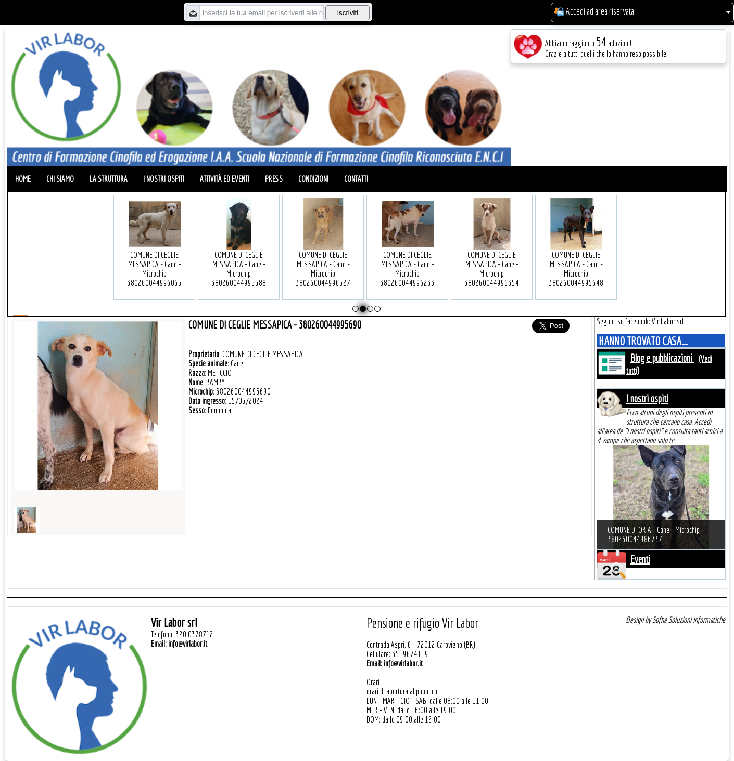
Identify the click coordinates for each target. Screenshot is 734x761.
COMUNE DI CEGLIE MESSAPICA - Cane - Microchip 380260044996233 (407, 252)
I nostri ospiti (163, 178)
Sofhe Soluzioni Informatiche (688, 619)
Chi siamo (60, 178)
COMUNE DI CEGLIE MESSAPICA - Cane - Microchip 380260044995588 (238, 252)
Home (23, 178)
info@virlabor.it (187, 643)
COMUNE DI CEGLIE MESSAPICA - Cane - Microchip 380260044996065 (154, 252)
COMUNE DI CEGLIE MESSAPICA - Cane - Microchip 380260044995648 (576, 252)
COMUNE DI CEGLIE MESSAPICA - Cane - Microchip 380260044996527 (323, 252)
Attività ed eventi (224, 178)
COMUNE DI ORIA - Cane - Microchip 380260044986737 (654, 534)
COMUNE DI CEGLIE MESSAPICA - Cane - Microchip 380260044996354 (491, 252)
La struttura (109, 178)
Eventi (640, 559)
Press (274, 178)
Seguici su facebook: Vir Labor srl (640, 321)
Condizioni (313, 178)
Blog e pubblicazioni (662, 358)
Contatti (356, 178)
